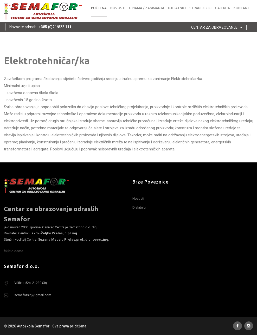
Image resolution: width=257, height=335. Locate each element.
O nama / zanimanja (146, 8)
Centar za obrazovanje (217, 27)
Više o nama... (15, 251)
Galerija (222, 8)
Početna (99, 8)
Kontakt (241, 8)
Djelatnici (177, 8)
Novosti (117, 8)
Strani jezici (200, 8)
